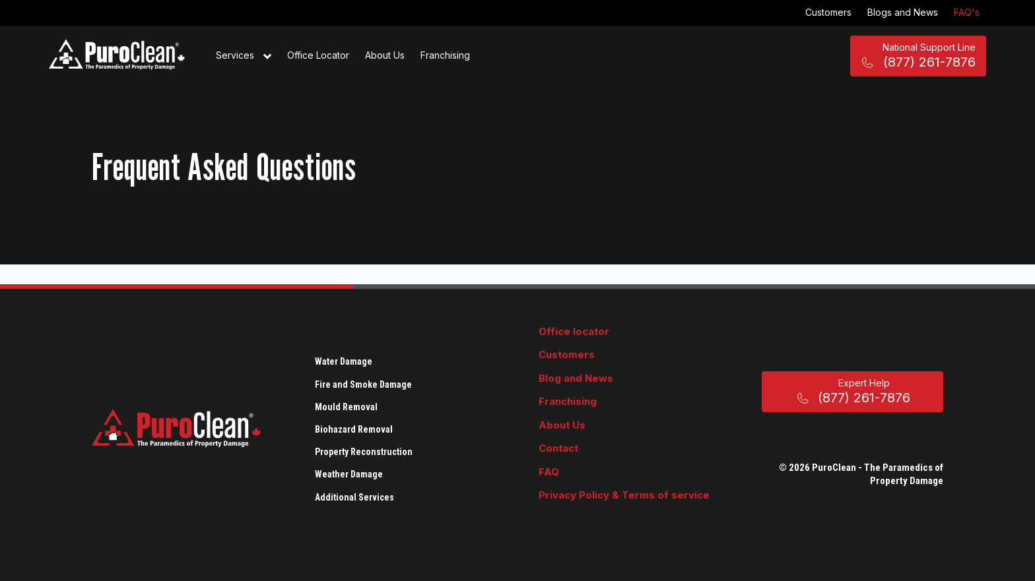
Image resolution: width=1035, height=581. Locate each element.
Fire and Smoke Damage (363, 384)
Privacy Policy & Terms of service (624, 495)
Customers (828, 12)
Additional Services (354, 497)
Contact (558, 448)
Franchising (445, 55)
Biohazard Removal (354, 429)
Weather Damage (349, 474)
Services (243, 56)
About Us (385, 55)
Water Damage (343, 361)
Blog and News (576, 378)
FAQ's (967, 12)
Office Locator (318, 55)
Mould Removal (346, 407)
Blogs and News (902, 12)
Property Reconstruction (364, 451)
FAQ (549, 472)
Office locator (574, 331)
